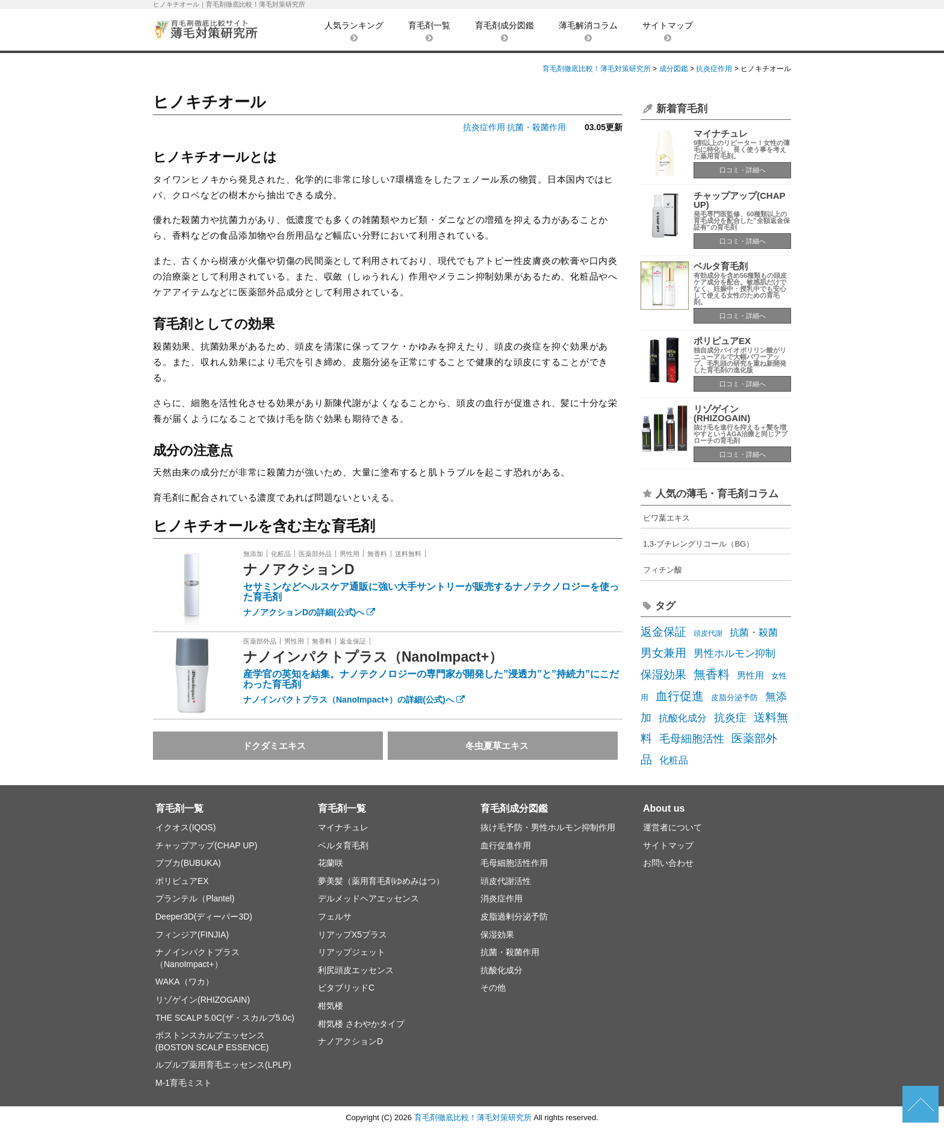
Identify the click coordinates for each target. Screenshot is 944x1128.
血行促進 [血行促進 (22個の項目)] (680, 696)
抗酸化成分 (501, 970)
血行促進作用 (505, 845)
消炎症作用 (501, 898)
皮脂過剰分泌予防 (514, 916)
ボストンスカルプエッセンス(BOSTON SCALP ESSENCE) (212, 1041)
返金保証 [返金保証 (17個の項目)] (663, 631)
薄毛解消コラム (588, 31)
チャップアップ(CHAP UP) (739, 200)
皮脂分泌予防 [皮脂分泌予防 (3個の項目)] (734, 697)
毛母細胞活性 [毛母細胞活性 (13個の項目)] (691, 739)
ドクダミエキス (274, 746)
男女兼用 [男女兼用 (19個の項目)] (663, 652)
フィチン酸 (662, 569)
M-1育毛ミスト (183, 1083)
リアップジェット (351, 952)
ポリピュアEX (722, 341)
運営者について (672, 827)
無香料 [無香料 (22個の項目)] (712, 674)
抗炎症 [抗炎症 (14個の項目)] (730, 717)
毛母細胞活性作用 (514, 863)
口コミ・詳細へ (742, 170)
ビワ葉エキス (666, 517)
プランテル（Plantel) (194, 898)
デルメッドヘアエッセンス (368, 898)
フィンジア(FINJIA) (192, 934)
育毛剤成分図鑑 (504, 31)
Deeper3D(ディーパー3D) (203, 916)
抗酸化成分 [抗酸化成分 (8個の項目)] (683, 717)
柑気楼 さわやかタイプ (361, 1024)
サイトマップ (667, 31)
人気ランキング (354, 31)
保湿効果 (497, 934)
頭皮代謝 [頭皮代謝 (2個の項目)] (708, 633)
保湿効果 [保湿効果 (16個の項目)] (663, 674)
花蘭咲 (330, 863)
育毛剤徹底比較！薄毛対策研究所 (473, 1117)
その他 (493, 987)
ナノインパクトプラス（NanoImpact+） (373, 657)
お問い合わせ (668, 863)
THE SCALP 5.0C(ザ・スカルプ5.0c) (224, 1018)
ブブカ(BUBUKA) (188, 863)
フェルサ (335, 916)
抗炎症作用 (484, 127)
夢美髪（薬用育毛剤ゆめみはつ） (381, 881)
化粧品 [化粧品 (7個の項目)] (673, 760)
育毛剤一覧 (429, 31)
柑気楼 (330, 1005)
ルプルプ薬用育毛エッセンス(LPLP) (223, 1065)
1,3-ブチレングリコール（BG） (698, 543)
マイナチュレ (721, 133)
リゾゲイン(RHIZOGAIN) (722, 413)
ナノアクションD (299, 569)
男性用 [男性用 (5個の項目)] (750, 675)
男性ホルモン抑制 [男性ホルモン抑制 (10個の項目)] (734, 653)
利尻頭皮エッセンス (356, 970)
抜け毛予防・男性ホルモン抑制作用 (547, 827)
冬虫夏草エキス (497, 746)
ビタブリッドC (346, 987)
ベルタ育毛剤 (721, 266)
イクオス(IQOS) (185, 827)
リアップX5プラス (352, 934)
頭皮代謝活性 (505, 881)
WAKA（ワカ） (184, 981)
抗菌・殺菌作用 (536, 127)
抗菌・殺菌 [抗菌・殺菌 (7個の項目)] (754, 632)
